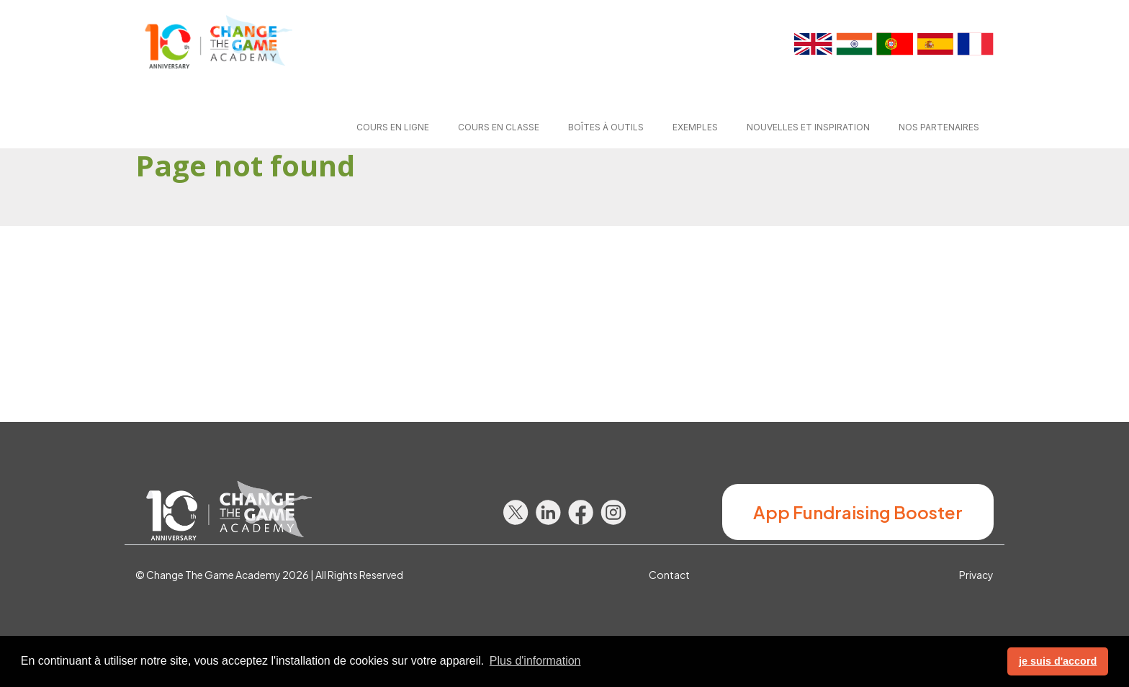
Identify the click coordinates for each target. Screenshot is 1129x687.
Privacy (976, 574)
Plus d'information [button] (535, 661)
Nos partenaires (939, 127)
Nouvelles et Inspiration (808, 127)
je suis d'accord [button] (1058, 661)
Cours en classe (498, 127)
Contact (669, 574)
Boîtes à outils (606, 127)
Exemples (695, 127)
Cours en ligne (392, 127)
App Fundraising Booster (858, 512)
